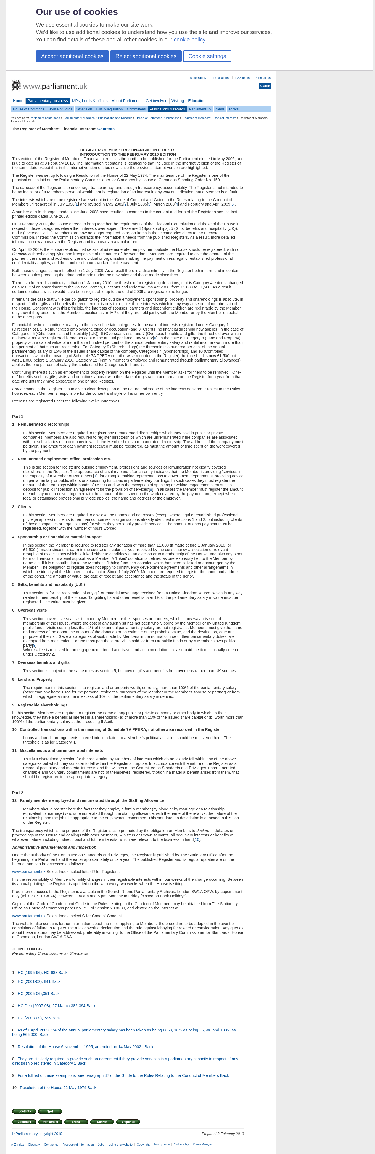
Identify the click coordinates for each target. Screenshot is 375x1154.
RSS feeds (242, 77)
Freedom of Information (78, 1144)
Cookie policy (181, 1144)
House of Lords (60, 109)
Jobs (101, 1144)
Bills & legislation (109, 109)
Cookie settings (207, 56)
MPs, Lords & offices (90, 100)
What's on (84, 109)
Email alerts (221, 77)
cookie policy (189, 40)
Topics (234, 109)
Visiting (177, 100)
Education (196, 100)
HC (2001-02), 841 (34, 981)
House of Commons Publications (157, 117)
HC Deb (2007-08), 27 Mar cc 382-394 (52, 1006)
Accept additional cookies (72, 56)
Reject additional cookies (145, 56)
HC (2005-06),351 (34, 993)
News (220, 109)
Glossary (34, 1144)
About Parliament (127, 100)
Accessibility (198, 77)
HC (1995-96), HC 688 (38, 972)
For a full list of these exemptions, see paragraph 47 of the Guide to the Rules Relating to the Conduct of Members (118, 1075)
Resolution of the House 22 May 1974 (53, 1087)
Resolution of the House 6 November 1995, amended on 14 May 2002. (80, 1046)
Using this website (120, 1144)
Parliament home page (45, 117)
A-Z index (17, 1144)
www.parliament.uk (29, 871)
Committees (136, 109)
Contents (106, 129)
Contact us (263, 77)
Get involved (156, 100)
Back (63, 972)
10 (197, 839)
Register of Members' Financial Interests (209, 117)
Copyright (143, 1144)
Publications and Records (115, 117)
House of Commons (28, 109)
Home (18, 100)
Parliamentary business (48, 100)
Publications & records (167, 109)
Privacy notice (162, 1144)
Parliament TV (200, 109)
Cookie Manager (202, 1144)
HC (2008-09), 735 (34, 1018)
